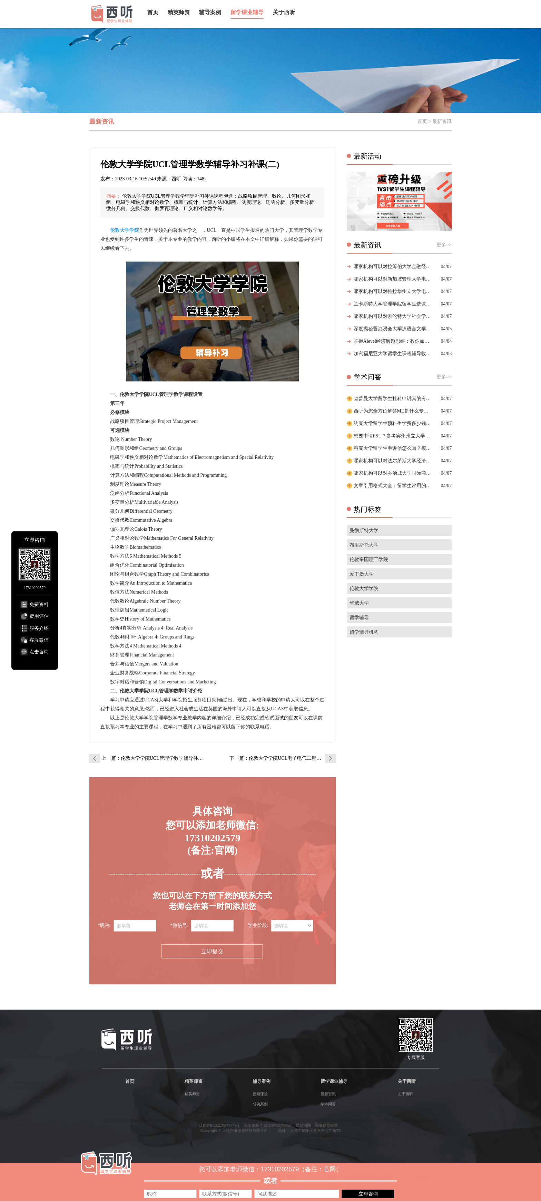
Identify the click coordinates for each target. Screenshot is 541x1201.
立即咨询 (368, 1194)
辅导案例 (210, 12)
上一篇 (154, 758)
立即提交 (212, 951)
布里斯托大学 (364, 545)
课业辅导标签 (326, 1125)
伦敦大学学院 (364, 588)
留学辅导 (359, 617)
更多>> (444, 244)
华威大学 (359, 603)
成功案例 (260, 1104)
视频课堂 (260, 1094)
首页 (152, 12)
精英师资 (179, 12)
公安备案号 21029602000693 (268, 1125)
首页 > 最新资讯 (434, 121)
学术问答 (328, 1104)
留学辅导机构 (364, 632)
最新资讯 (328, 1094)
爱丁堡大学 (362, 574)
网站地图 (303, 1125)
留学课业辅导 (247, 12)
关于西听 (284, 12)
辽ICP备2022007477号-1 (219, 1125)
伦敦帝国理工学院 (369, 559)
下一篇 (282, 758)
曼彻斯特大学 (364, 530)
